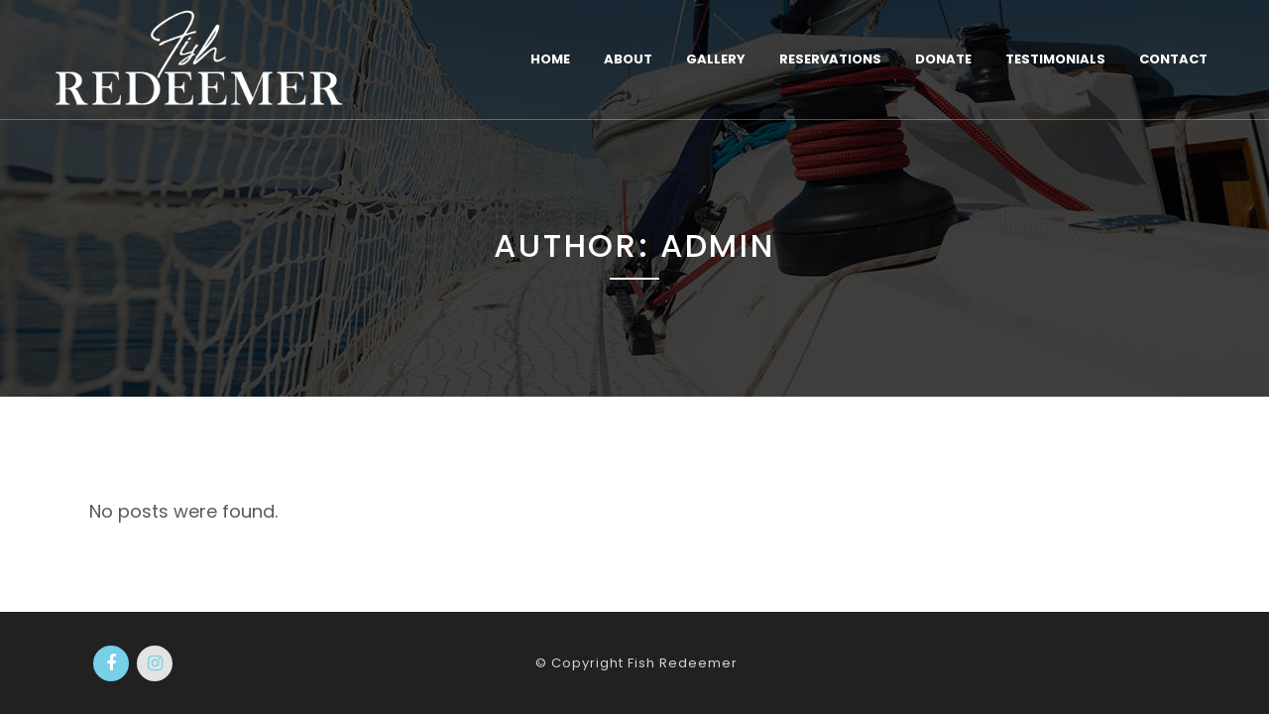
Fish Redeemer (683, 663)
